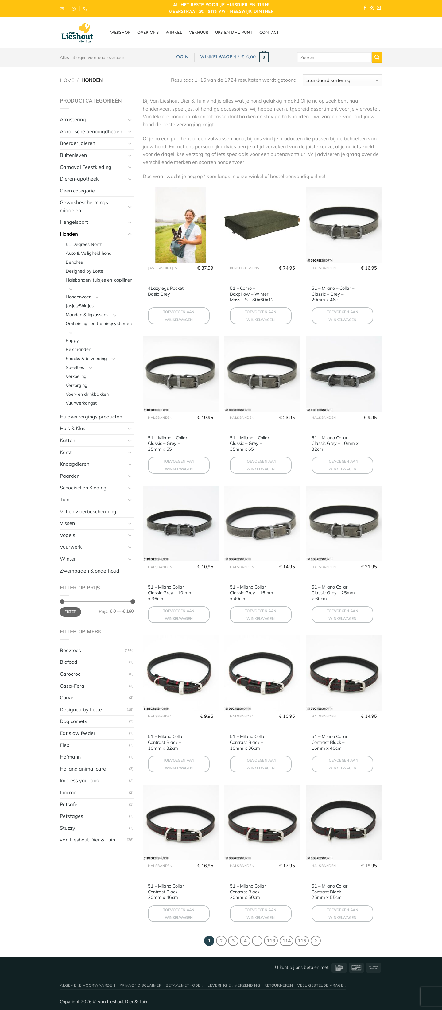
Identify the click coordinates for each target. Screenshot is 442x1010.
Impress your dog (79, 780)
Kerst (66, 452)
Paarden (69, 476)
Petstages (71, 816)
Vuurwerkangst (81, 403)
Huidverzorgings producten (91, 417)
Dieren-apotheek (79, 179)
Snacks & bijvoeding (86, 358)
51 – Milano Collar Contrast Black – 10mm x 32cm (166, 742)
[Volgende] (316, 941)
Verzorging (76, 385)
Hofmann (70, 757)
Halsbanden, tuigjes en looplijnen (99, 280)
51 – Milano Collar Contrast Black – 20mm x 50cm (248, 891)
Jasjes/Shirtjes (80, 306)
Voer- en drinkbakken (87, 394)
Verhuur (198, 33)
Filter (70, 611)
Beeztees (70, 650)
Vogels (67, 535)
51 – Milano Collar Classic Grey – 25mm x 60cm (333, 592)
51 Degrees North (84, 244)
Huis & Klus (72, 428)
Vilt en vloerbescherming (88, 511)
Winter (68, 559)
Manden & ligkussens (87, 314)
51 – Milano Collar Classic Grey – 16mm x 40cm (251, 592)
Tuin (64, 499)
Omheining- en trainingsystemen (99, 323)
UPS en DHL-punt (234, 33)
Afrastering (73, 119)
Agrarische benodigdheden (91, 131)
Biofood (68, 662)
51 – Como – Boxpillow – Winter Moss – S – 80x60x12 (252, 294)
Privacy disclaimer (140, 985)
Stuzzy (67, 828)
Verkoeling (76, 376)
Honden (69, 234)
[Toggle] (130, 119)
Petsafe (68, 804)
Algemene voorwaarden (87, 985)
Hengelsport (74, 222)
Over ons (148, 33)
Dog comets (73, 721)
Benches (74, 262)
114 (286, 941)
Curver (67, 697)
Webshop (120, 33)
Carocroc (70, 674)
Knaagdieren (74, 464)
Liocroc (68, 792)
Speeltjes (75, 367)
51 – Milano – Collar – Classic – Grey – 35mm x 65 (251, 443)
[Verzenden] (377, 57)
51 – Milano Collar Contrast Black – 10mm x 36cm (248, 742)
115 (302, 941)
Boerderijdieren (77, 143)
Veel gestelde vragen (321, 985)
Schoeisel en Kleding (83, 487)
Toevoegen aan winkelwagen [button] (179, 315)
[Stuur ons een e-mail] (379, 8)
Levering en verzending (233, 985)
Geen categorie (77, 191)
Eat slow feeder (77, 733)
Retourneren (278, 985)
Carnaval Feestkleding (85, 167)
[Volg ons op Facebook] (365, 8)
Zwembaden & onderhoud (89, 571)
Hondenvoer (78, 297)
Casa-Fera (72, 686)
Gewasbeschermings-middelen (85, 206)
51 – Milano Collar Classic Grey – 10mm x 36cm (169, 592)
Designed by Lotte (84, 271)
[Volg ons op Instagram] (372, 8)
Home (67, 80)
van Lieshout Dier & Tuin (87, 840)
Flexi (65, 745)
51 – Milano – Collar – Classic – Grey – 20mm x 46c (333, 294)
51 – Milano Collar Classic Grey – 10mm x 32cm (335, 443)
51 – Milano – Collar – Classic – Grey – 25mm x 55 (169, 443)
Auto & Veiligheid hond (89, 253)
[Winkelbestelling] (342, 80)
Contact (269, 33)
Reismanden (78, 349)
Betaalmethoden (185, 985)
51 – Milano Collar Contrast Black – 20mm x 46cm (166, 891)
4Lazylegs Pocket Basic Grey (166, 291)
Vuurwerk (71, 547)
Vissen (67, 523)
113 (271, 941)
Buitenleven (73, 155)
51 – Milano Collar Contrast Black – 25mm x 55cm (329, 891)
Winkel (173, 33)
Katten (67, 440)
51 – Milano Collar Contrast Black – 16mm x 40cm (329, 742)
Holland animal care (83, 769)
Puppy (72, 340)
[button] (180, 57)
